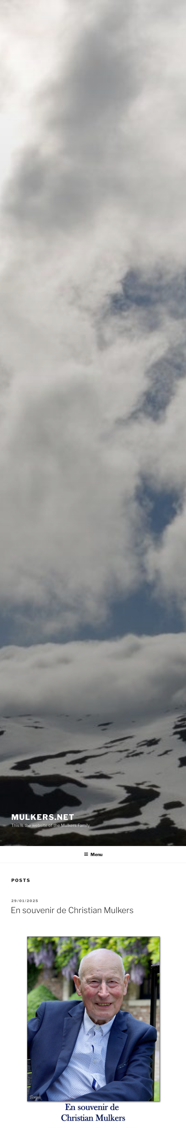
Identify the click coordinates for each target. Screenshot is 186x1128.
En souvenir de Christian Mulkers (72, 910)
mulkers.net (43, 817)
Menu (93, 854)
